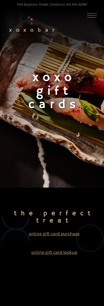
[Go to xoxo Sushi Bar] (52, 4)
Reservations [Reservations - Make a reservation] (52, 285)
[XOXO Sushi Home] (32, 23)
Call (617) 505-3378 (52, 270)
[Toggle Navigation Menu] (92, 15)
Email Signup (53, 299)
